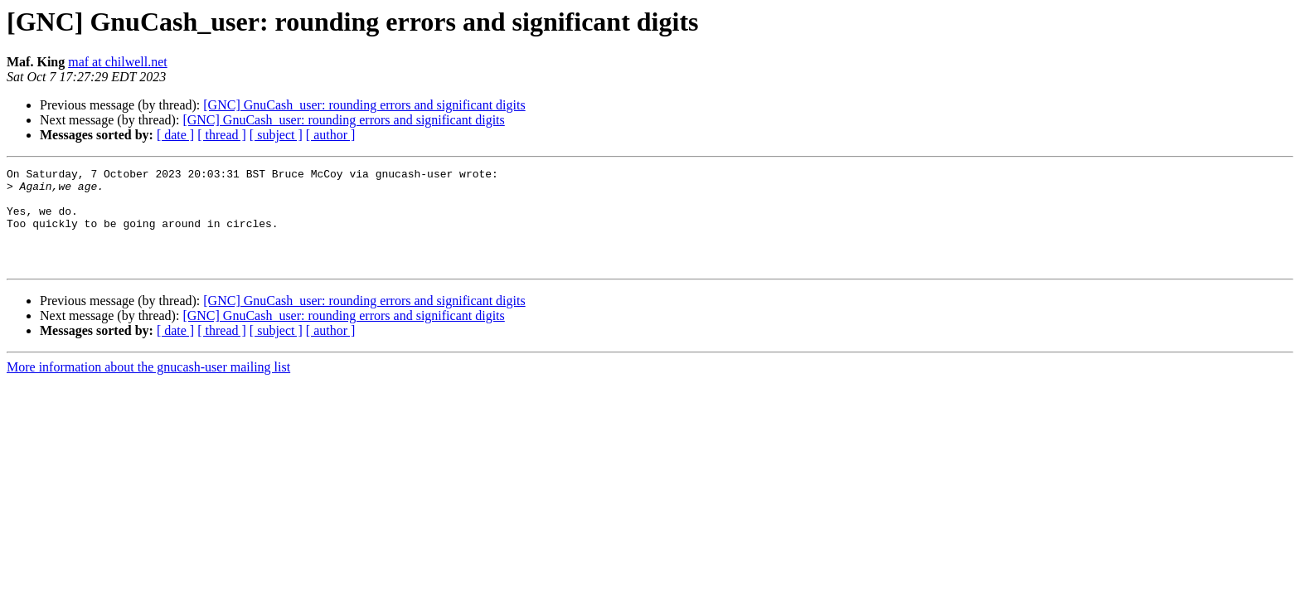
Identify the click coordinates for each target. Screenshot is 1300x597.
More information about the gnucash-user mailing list (148, 387)
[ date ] (175, 135)
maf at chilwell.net (117, 62)
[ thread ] (221, 135)
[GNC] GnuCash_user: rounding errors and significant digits (364, 105)
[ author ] (331, 135)
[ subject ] (276, 135)
